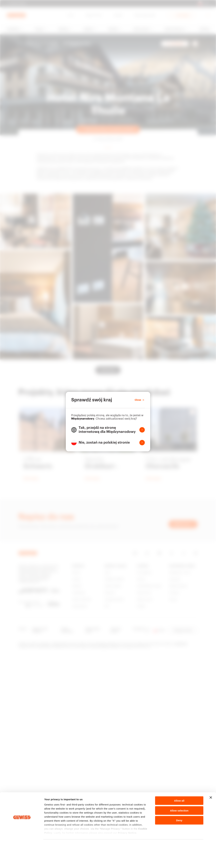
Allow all (179, 791)
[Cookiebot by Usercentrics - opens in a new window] (22, 836)
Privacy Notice (127, 823)
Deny (179, 810)
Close (140, 400)
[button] (108, 430)
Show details (177, 836)
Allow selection (179, 800)
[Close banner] (211, 788)
